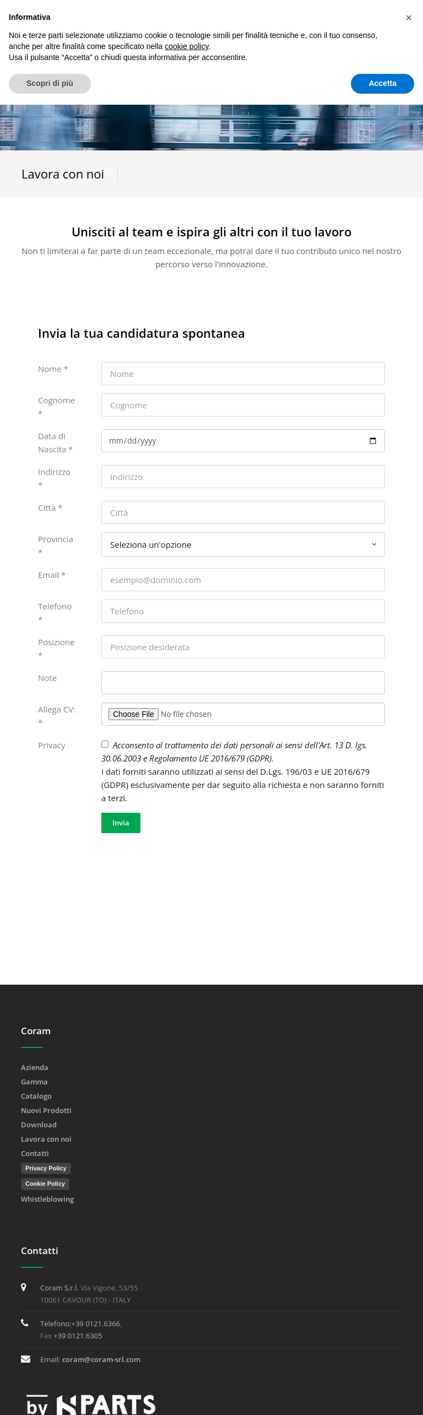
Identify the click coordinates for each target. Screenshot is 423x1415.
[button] (408, 17)
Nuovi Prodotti (46, 1110)
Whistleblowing (47, 1199)
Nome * (53, 368)
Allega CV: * (56, 716)
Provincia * (55, 545)
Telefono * (55, 613)
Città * (50, 507)
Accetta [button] (382, 83)
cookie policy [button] (186, 46)
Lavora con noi (46, 1139)
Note (47, 677)
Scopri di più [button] (49, 83)
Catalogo (36, 1096)
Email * (52, 574)
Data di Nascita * (55, 442)
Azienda (34, 1067)
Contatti (35, 1153)
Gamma (34, 1082)
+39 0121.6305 (77, 1336)
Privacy (51, 744)
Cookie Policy (45, 1183)
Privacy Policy (46, 1168)
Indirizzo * (54, 478)
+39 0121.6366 (95, 1323)
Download (39, 1125)
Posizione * (56, 648)
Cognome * (56, 407)
